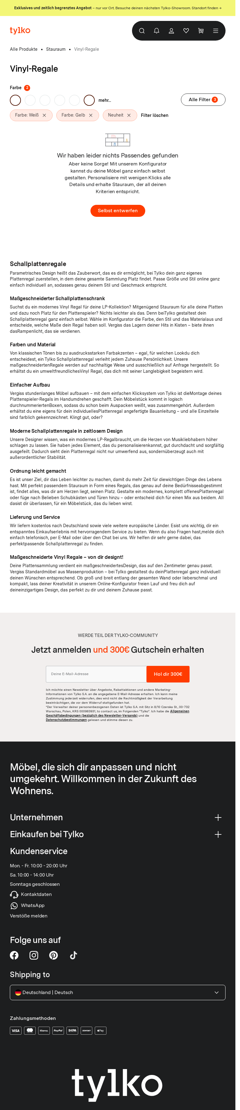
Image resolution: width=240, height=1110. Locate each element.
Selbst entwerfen (118, 210)
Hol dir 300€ (168, 674)
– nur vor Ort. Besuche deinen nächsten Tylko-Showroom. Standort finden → (118, 8)
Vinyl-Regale (86, 49)
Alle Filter (203, 100)
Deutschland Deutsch (117, 992)
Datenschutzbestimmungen (66, 720)
